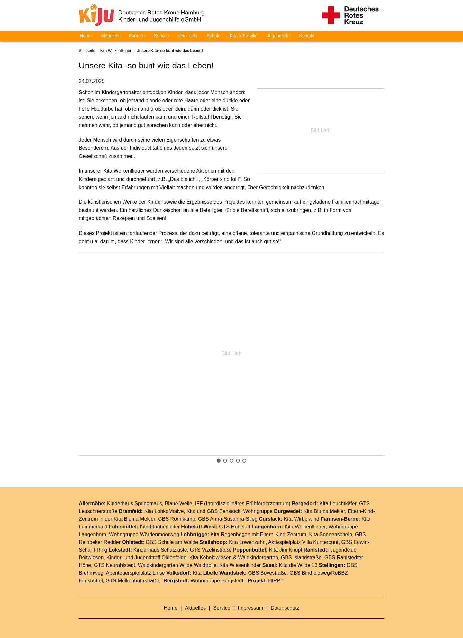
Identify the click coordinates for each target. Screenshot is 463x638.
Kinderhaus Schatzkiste (160, 550)
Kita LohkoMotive (164, 511)
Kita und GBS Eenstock (213, 511)
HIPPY (276, 580)
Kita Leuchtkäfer (337, 503)
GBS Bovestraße (267, 573)
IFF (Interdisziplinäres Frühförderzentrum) (242, 503)
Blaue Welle (178, 503)
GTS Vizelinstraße (211, 550)
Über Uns (187, 35)
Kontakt (306, 35)
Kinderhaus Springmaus (134, 503)
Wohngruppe (257, 511)
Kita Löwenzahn (247, 542)
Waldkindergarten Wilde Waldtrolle (177, 565)
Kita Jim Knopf (285, 550)
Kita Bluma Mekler (324, 511)
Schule (214, 35)
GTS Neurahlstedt (114, 565)
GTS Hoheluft (234, 526)
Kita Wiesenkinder (240, 565)
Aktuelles (110, 35)
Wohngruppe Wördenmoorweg (144, 534)
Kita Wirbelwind (301, 519)
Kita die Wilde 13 (298, 565)
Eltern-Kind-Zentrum (283, 534)
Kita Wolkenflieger (116, 51)
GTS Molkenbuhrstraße (132, 580)
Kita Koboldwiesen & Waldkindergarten (233, 557)
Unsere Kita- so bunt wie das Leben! (169, 51)
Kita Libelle (205, 573)
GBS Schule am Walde (172, 542)
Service (161, 35)
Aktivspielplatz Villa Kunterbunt (303, 542)
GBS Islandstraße (301, 557)
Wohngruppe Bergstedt (217, 580)
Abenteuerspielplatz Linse (135, 573)
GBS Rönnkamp (176, 519)
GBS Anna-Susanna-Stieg (228, 519)
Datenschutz (285, 608)
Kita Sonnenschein (330, 534)
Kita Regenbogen (230, 534)
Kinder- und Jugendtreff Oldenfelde (146, 557)
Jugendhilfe (278, 35)
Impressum (251, 608)
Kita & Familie (244, 35)
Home (86, 35)
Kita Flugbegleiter (160, 526)
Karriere (137, 35)
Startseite (87, 51)
